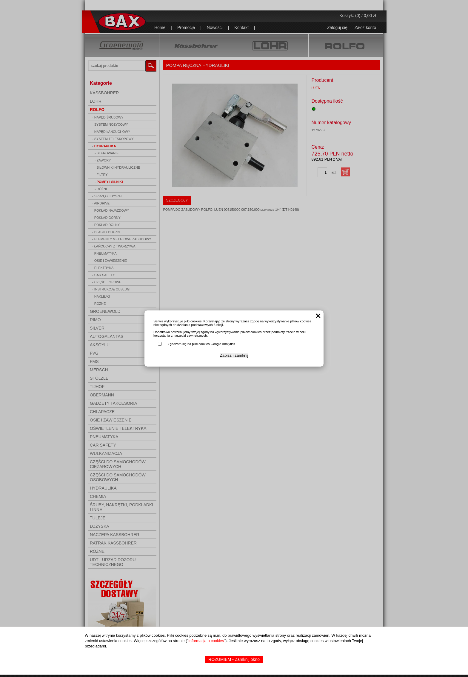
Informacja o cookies (206, 640)
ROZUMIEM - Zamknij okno (234, 659)
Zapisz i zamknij (234, 355)
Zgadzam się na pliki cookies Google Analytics (201, 344)
